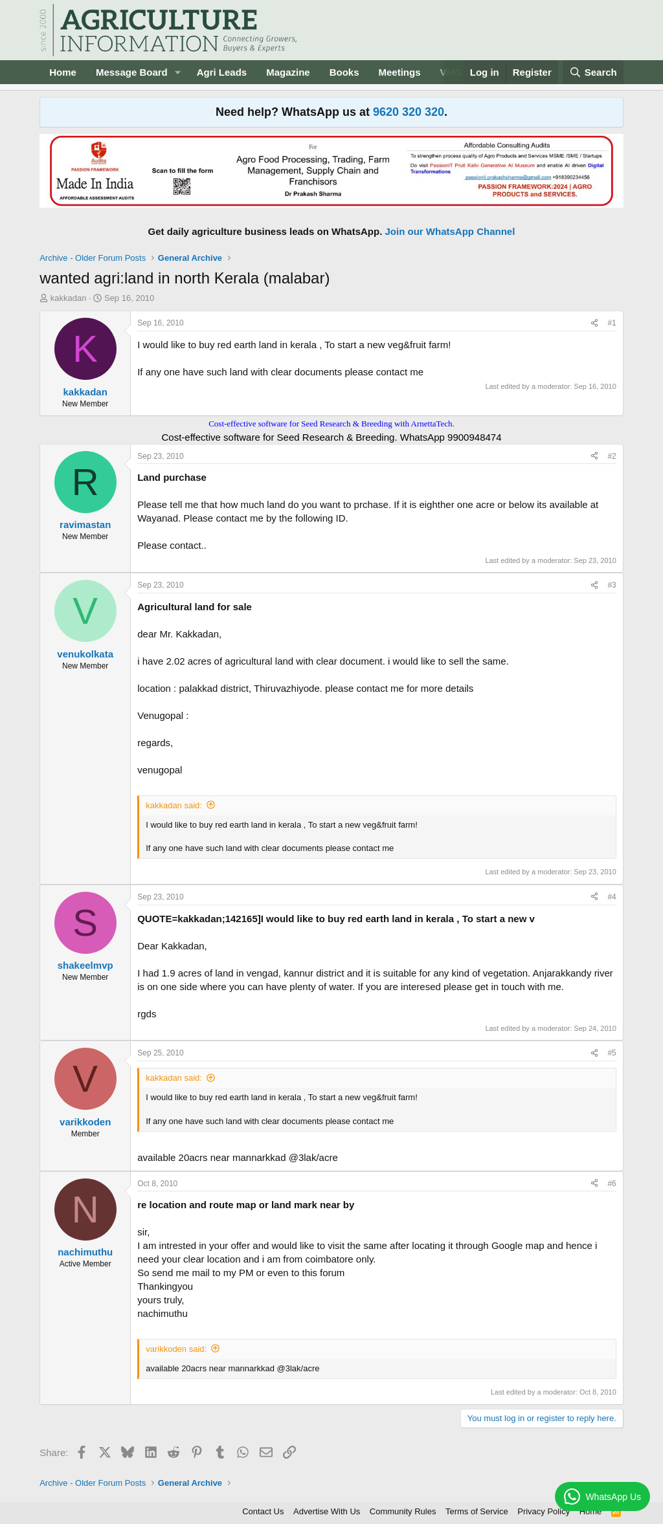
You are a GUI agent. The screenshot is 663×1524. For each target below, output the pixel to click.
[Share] (594, 323)
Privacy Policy (543, 1511)
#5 (611, 1052)
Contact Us (263, 1511)
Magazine (288, 72)
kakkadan (69, 298)
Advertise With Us (326, 1511)
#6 (611, 1183)
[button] (178, 72)
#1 (611, 322)
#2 (611, 456)
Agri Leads (222, 72)
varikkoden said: (176, 1349)
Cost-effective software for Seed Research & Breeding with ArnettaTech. (331, 423)
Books (344, 72)
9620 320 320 (408, 111)
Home (62, 72)
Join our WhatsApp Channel (450, 231)
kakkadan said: (174, 805)
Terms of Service (476, 1511)
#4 (611, 896)
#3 (611, 585)
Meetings (400, 72)
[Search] (593, 72)
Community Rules (403, 1511)
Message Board (132, 72)
